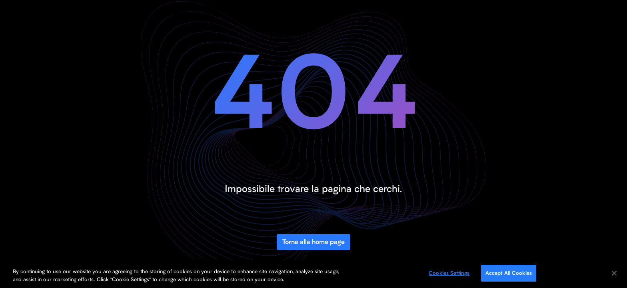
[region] (313, 274)
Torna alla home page (313, 242)
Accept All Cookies (508, 273)
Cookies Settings (449, 273)
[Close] (614, 273)
